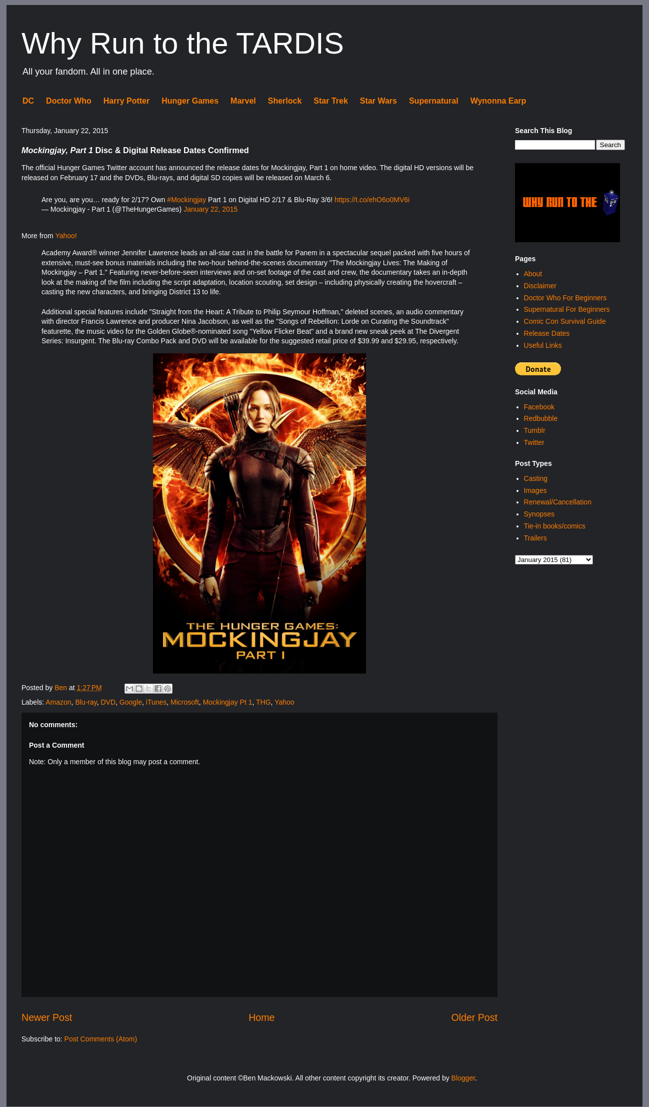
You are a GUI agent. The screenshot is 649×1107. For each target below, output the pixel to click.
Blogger (463, 1078)
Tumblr (535, 430)
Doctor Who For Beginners (565, 298)
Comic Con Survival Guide (565, 321)
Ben (61, 688)
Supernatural (433, 101)
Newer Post (47, 1017)
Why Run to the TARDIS (183, 43)
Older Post (474, 1017)
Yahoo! (65, 236)
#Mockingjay (186, 200)
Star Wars (378, 101)
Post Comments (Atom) (100, 1039)
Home (261, 1017)
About (533, 274)
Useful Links (543, 345)
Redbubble (541, 418)
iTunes (156, 702)
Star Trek (331, 101)
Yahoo (284, 702)
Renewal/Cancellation (558, 502)
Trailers (535, 538)
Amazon (58, 702)
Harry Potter (127, 101)
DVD (108, 702)
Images (535, 490)
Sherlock (285, 101)
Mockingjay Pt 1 (227, 702)
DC (28, 101)
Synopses (539, 514)
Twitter (534, 442)
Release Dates (547, 333)
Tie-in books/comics (555, 526)
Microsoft (184, 702)
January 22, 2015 (211, 209)
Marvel (243, 101)
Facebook (539, 407)
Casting (536, 478)
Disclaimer (540, 286)
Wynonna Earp (498, 101)
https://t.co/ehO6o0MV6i (372, 200)
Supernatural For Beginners (567, 309)
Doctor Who (69, 101)
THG (263, 702)
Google (131, 702)
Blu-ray (85, 702)
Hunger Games (190, 101)
